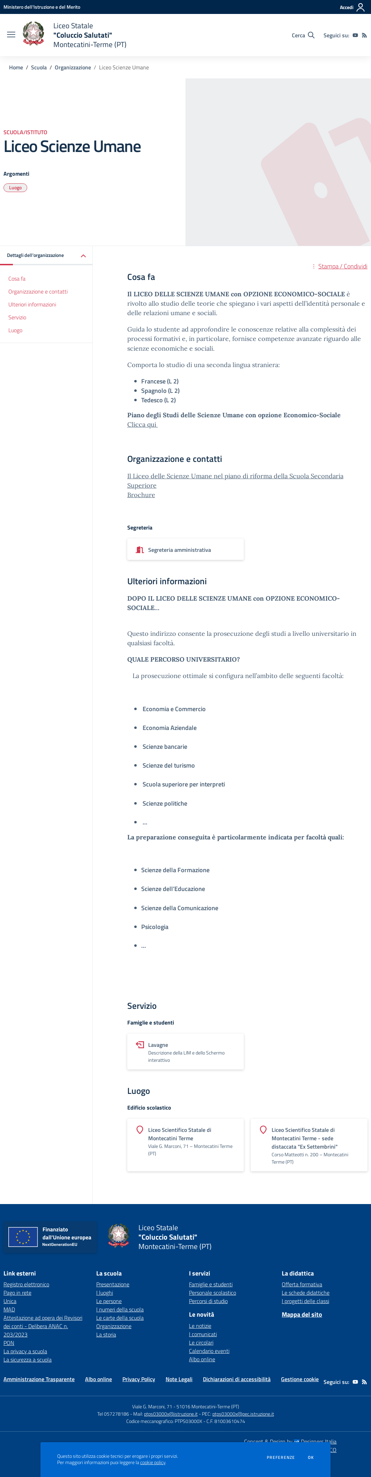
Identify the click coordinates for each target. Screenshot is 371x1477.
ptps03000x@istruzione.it (171, 1413)
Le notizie (200, 1326)
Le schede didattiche (306, 1292)
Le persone (109, 1301)
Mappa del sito (302, 1314)
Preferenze (281, 1457)
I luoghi (104, 1292)
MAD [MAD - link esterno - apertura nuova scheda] (9, 1309)
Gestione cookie (300, 1379)
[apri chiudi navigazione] (11, 35)
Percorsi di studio (208, 1301)
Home (16, 67)
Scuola (39, 67)
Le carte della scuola (120, 1318)
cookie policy (152, 1462)
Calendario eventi (209, 1351)
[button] (46, 255)
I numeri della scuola (120, 1309)
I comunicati (203, 1334)
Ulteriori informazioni (32, 304)
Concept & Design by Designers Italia (290, 1441)
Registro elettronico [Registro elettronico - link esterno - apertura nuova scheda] (26, 1284)
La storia (106, 1334)
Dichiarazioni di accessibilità (237, 1379)
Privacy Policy (138, 1379)
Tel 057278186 (113, 1413)
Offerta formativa (302, 1284)
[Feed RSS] (364, 35)
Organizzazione (73, 67)
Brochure (141, 495)
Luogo (15, 187)
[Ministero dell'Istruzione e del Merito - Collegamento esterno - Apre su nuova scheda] (41, 6)
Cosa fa (16, 278)
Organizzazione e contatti (38, 291)
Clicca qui (142, 424)
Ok (311, 1457)
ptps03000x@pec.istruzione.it (243, 1413)
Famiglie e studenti (211, 1284)
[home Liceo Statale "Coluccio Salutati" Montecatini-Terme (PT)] (74, 35)
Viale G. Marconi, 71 (152, 1406)
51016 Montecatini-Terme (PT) (207, 1406)
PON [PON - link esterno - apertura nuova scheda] (8, 1343)
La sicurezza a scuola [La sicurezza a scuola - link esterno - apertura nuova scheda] (27, 1359)
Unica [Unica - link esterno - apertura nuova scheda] (9, 1301)
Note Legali (179, 1379)
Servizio (17, 317)
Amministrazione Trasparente (39, 1379)
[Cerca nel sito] (303, 35)
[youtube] (355, 35)
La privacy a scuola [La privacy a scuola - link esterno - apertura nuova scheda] (25, 1351)
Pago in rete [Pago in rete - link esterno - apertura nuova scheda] (17, 1292)
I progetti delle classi (305, 1301)
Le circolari (201, 1342)
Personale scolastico (212, 1292)
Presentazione (112, 1284)
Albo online (202, 1359)
